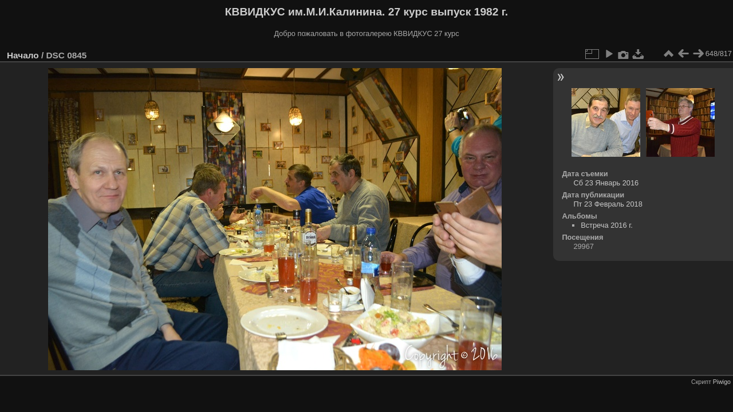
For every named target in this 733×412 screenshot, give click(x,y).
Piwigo (722, 381)
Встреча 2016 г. (607, 225)
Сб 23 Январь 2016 (606, 183)
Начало (23, 55)
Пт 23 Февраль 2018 (607, 204)
